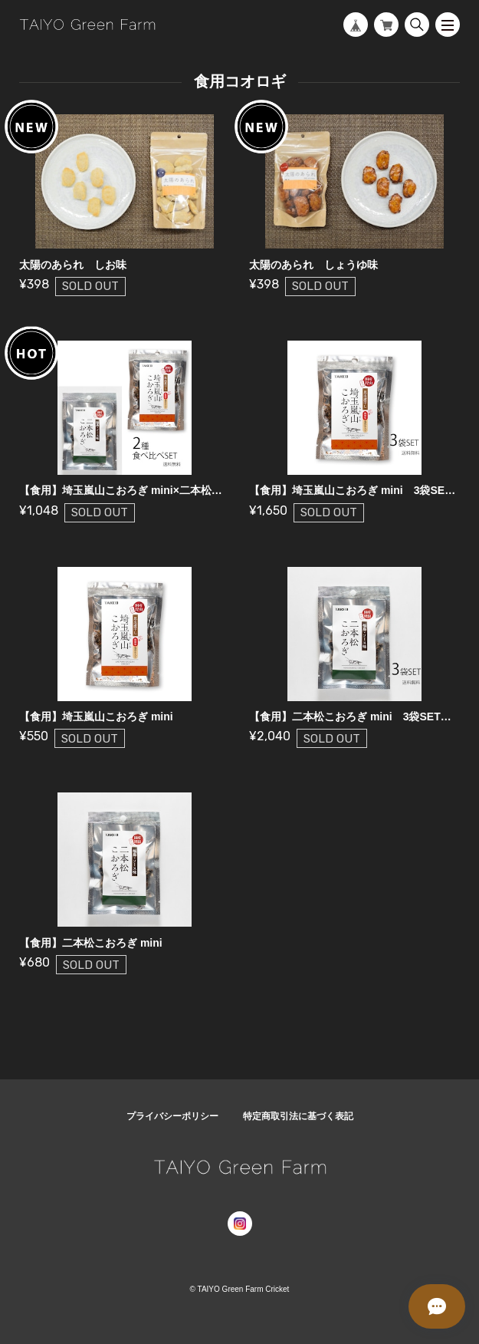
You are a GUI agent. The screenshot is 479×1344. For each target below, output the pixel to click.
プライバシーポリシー (172, 1116)
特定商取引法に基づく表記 (298, 1116)
